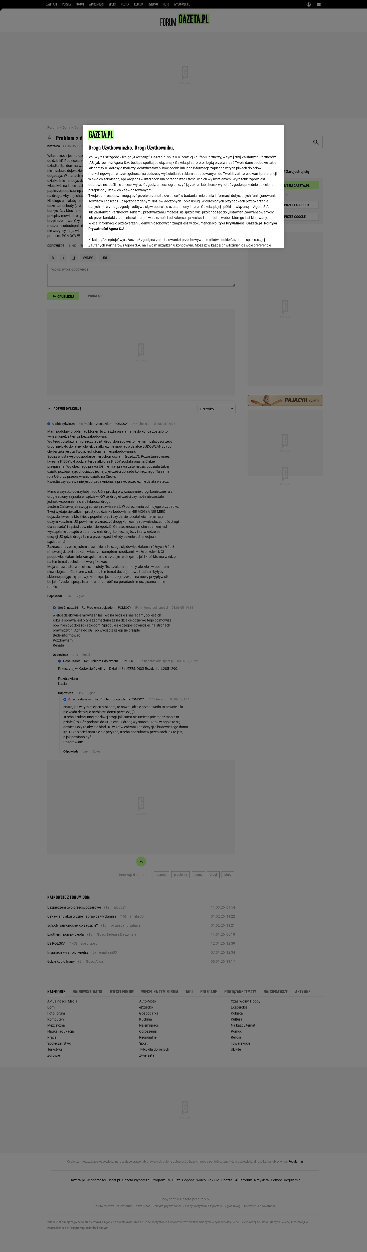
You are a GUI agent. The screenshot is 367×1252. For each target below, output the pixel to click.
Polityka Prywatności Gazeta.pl (237, 223)
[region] (183, 186)
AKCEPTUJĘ (261, 238)
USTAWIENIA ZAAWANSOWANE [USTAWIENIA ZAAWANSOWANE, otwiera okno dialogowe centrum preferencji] (121, 238)
